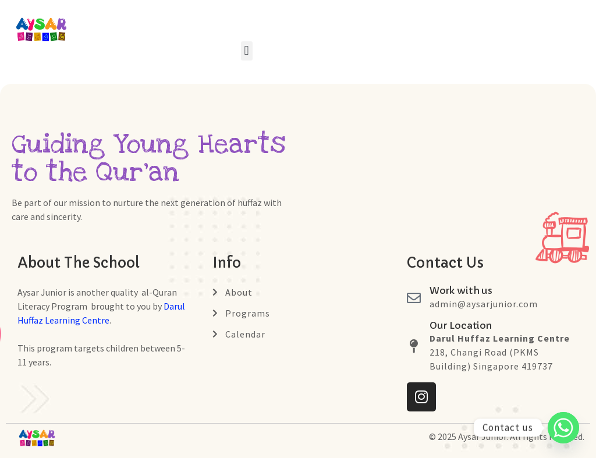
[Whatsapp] (563, 427)
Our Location (461, 325)
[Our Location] (414, 346)
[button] (247, 51)
